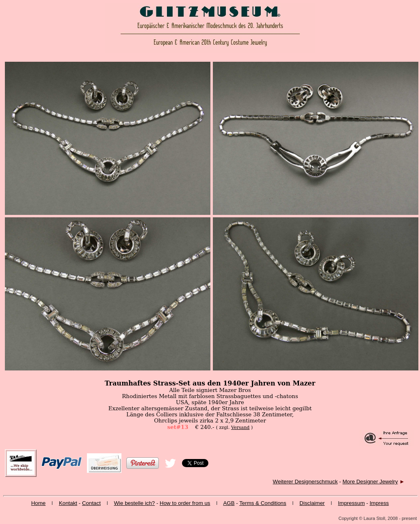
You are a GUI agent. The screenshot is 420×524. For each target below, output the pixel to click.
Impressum (351, 503)
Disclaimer (312, 503)
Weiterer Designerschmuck (305, 482)
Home (38, 503)
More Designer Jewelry (370, 482)
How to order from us (185, 503)
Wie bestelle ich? (134, 503)
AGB (228, 503)
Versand (240, 427)
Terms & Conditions (262, 503)
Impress (379, 503)
